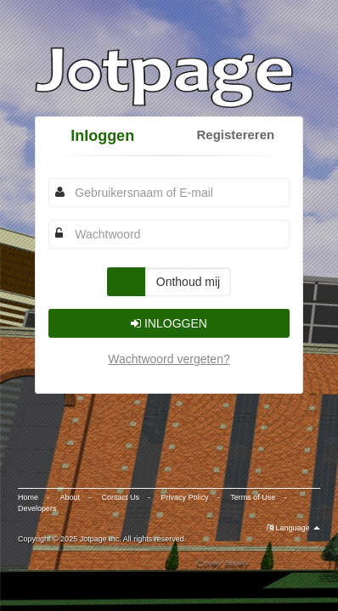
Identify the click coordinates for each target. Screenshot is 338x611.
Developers (37, 508)
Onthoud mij (188, 282)
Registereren (235, 134)
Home (28, 497)
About (70, 497)
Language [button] (293, 528)
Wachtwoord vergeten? (168, 359)
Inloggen (102, 135)
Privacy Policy (185, 497)
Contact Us (121, 497)
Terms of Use (252, 497)
